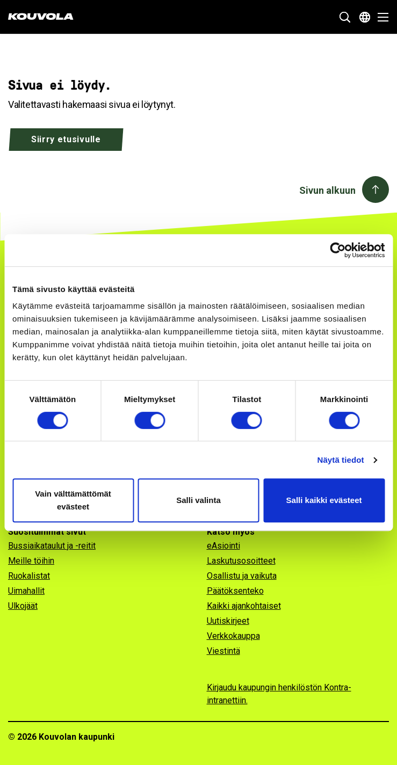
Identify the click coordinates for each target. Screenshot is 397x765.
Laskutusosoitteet (241, 561)
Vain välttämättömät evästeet (73, 500)
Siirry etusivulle (66, 139)
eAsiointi (223, 546)
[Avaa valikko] (380, 17)
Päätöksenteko (235, 591)
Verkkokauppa (233, 636)
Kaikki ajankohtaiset (244, 606)
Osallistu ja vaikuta (242, 576)
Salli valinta (198, 500)
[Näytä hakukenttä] (344, 17)
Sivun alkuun (327, 190)
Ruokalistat (29, 576)
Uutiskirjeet (228, 621)
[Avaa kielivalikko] (364, 17)
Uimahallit (26, 591)
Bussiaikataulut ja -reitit (52, 546)
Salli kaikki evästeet (324, 500)
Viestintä (223, 651)
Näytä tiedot (340, 459)
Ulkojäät (23, 606)
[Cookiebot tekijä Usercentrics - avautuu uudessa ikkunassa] (338, 250)
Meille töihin (31, 561)
